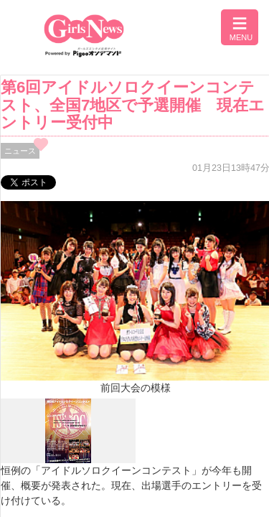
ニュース (20, 150)
